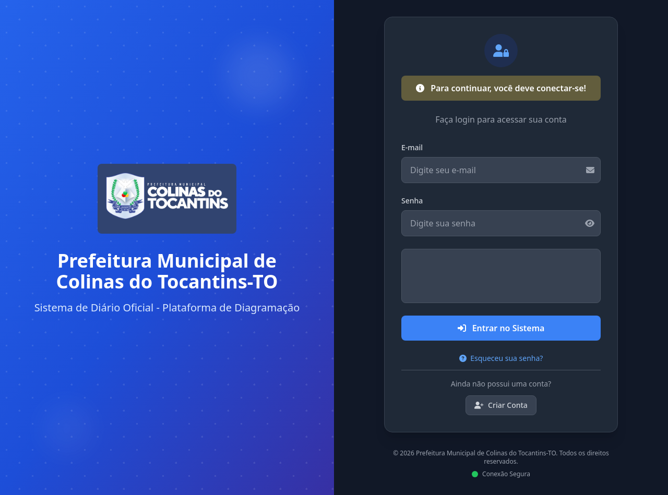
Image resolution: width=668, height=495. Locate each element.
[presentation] (501, 276)
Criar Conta (501, 405)
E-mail (412, 147)
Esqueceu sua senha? (501, 358)
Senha (412, 201)
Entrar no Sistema (501, 328)
